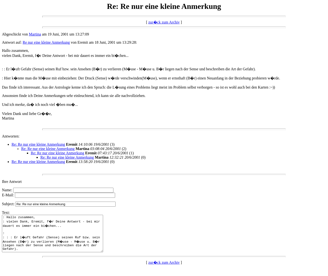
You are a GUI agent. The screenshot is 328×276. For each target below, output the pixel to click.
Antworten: (10, 136)
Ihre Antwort (12, 182)
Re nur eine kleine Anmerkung (46, 42)
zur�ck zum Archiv (164, 22)
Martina (35, 34)
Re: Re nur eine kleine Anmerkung (38, 144)
